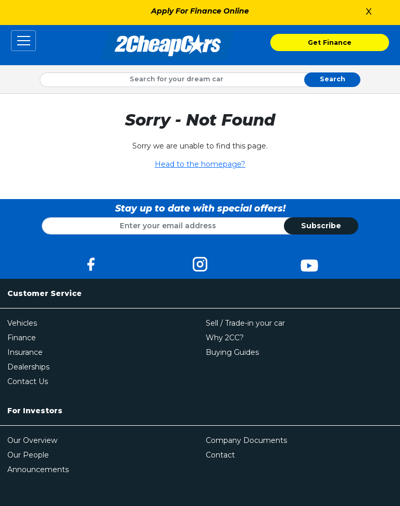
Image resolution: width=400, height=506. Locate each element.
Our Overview (32, 440)
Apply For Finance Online (200, 11)
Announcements (38, 469)
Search (332, 79)
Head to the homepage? (200, 164)
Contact (220, 455)
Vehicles (22, 323)
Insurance (25, 352)
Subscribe (321, 225)
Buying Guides (232, 352)
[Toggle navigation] (23, 40)
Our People (28, 455)
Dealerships (28, 367)
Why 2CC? (225, 337)
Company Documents (246, 440)
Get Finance (330, 42)
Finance (21, 337)
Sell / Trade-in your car (245, 323)
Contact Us (27, 381)
